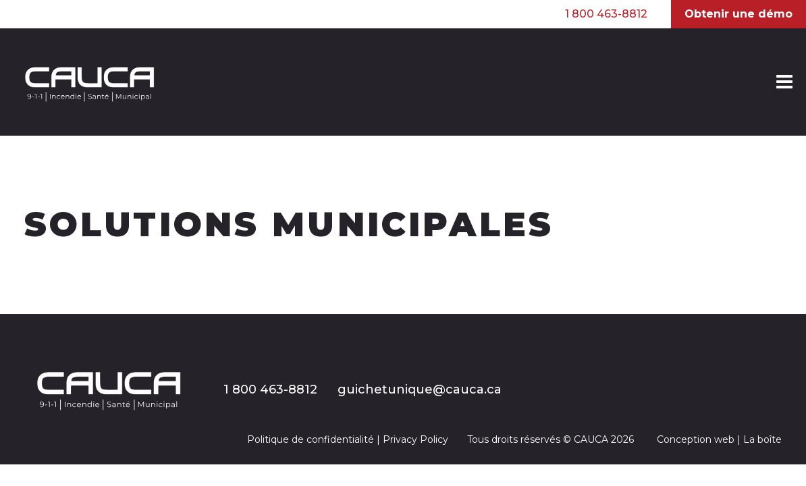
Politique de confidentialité (310, 439)
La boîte (762, 439)
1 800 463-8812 (606, 14)
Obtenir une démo (738, 13)
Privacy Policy (415, 439)
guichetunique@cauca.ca (420, 389)
